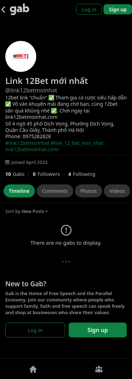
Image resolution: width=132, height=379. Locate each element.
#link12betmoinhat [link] (27, 143)
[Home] (33, 369)
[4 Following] (84, 174)
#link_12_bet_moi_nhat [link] (77, 143)
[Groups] (99, 369)
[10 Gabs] (19, 174)
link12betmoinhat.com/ (32, 149)
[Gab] (19, 9)
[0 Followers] (50, 174)
